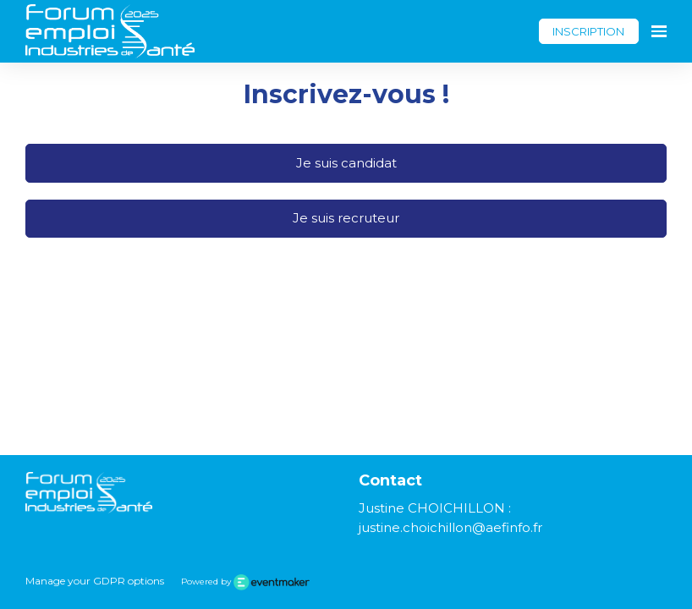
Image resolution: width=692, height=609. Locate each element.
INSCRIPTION (588, 31)
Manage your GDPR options (94, 580)
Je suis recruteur (346, 218)
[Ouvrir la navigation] (659, 31)
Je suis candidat (346, 163)
